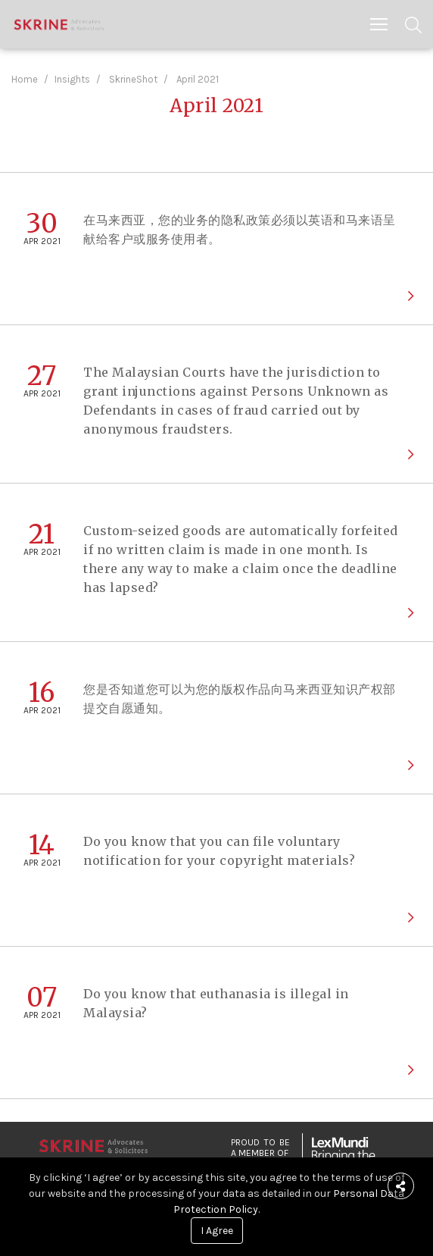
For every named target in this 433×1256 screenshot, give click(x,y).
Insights (72, 79)
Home (24, 79)
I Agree (217, 1230)
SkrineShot (133, 79)
